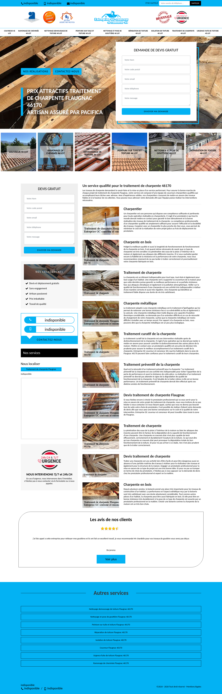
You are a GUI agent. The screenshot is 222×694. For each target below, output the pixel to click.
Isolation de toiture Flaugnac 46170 (111, 640)
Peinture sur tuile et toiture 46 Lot (85, 32)
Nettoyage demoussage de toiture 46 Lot (56, 32)
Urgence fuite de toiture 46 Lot (208, 32)
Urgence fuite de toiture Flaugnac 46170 (111, 655)
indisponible (29, 3)
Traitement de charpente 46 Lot (183, 32)
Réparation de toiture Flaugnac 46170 (111, 632)
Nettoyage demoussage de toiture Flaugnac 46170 (111, 609)
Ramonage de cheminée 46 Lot (28, 32)
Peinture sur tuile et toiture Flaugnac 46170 (111, 624)
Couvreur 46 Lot (9, 32)
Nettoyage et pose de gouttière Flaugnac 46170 (111, 616)
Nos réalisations (35, 71)
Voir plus (111, 559)
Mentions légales (193, 686)
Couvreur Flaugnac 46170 (111, 647)
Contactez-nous (67, 71)
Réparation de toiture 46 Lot (138, 32)
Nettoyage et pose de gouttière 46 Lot (112, 32)
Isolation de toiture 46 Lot (160, 32)
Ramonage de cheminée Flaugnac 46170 (111, 663)
